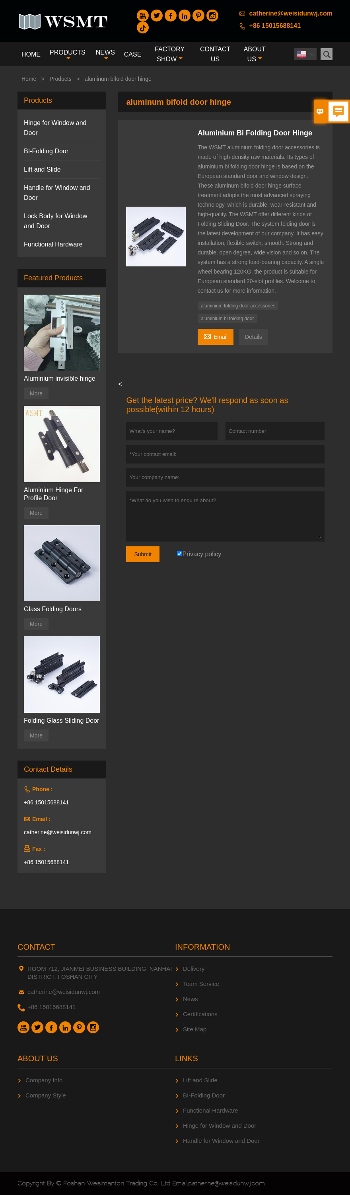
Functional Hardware (53, 244)
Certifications (200, 1014)
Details (253, 337)
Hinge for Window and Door (219, 1125)
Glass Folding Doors (53, 609)
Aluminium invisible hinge (59, 378)
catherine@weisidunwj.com (290, 13)
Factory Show (170, 54)
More (36, 393)
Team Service (201, 983)
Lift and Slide (42, 169)
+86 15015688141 (275, 25)
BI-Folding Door (46, 151)
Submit (143, 554)
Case (133, 54)
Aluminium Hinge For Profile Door (53, 494)
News (105, 55)
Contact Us (215, 54)
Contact (36, 947)
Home (31, 54)
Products (68, 55)
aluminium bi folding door (227, 318)
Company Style (45, 1095)
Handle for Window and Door (221, 1140)
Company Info (43, 1080)
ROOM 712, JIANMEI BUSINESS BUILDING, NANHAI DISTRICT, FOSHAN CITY (99, 972)
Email (216, 336)
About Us (255, 54)
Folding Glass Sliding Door (61, 720)
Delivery (193, 968)
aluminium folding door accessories (238, 306)
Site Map (194, 1029)
